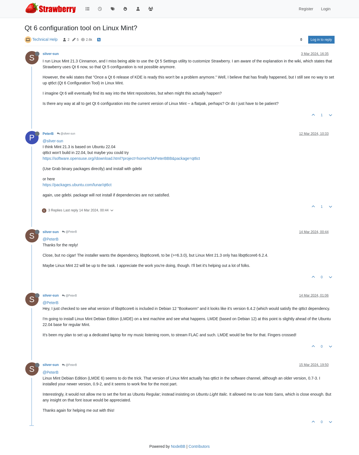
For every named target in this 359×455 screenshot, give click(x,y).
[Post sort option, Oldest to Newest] (301, 40)
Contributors (199, 446)
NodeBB (178, 446)
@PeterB (69, 231)
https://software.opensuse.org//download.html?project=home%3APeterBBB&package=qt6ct (121, 158)
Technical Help (44, 39)
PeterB (48, 134)
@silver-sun (66, 133)
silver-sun (51, 54)
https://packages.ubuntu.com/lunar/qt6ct (77, 185)
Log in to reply (321, 40)
